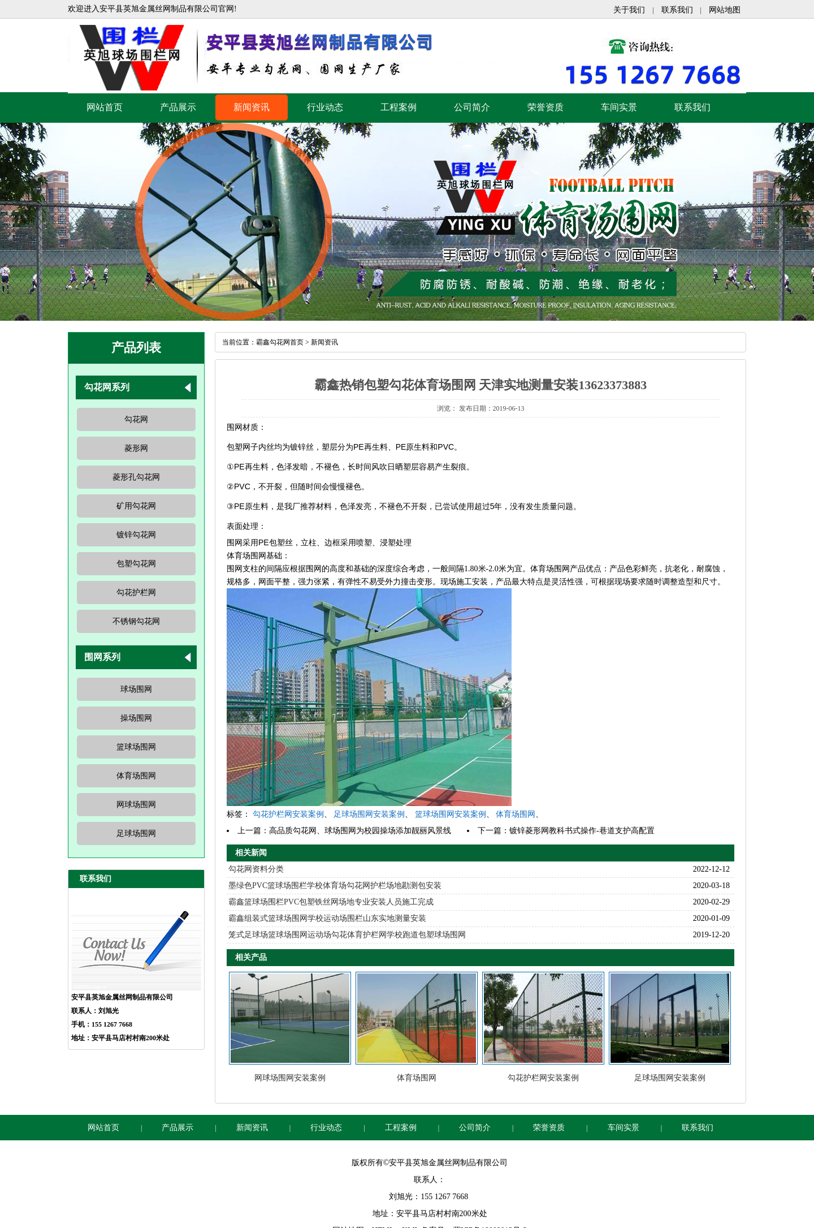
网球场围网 (136, 804)
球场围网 (136, 689)
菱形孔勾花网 (136, 477)
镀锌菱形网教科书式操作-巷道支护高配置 (582, 830)
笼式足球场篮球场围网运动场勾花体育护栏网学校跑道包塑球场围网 (347, 934)
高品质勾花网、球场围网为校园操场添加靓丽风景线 (360, 830)
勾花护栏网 (136, 592)
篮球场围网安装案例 (450, 814)
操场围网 (136, 718)
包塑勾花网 (136, 563)
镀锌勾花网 (136, 535)
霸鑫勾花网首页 (280, 342)
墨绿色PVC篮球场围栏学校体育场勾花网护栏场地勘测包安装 (334, 885)
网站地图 (725, 10)
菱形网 (136, 448)
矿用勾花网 (136, 506)
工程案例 (398, 107)
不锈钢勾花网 (136, 621)
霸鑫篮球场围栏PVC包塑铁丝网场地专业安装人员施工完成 (331, 902)
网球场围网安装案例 (290, 1078)
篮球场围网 (136, 747)
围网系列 (102, 657)
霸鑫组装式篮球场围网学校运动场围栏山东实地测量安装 (327, 918)
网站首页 (104, 107)
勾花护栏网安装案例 (288, 814)
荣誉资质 (545, 107)
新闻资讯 (251, 107)
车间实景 (619, 107)
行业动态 (325, 107)
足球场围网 (136, 833)
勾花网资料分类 (256, 869)
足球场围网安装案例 (369, 814)
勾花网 (136, 419)
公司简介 (472, 107)
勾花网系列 (106, 387)
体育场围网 (136, 776)
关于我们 (629, 10)
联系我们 (677, 10)
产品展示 (178, 107)
